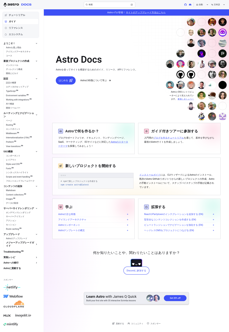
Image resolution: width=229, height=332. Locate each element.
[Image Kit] (23, 315)
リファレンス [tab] (14, 28)
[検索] (109, 5)
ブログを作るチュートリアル (168, 137)
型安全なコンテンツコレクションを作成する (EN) (170, 219)
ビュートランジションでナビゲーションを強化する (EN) (173, 225)
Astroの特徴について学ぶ (96, 80)
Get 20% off (175, 298)
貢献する (118, 323)
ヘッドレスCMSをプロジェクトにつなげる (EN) (169, 230)
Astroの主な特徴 (67, 214)
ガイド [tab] (10, 21)
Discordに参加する (136, 270)
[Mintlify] (11, 324)
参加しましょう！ (186, 99)
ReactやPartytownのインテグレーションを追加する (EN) (173, 214)
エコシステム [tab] (14, 34)
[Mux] (7, 315)
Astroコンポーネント (69, 225)
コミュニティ (135, 323)
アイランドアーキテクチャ (72, 219)
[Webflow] (13, 296)
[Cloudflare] (14, 305)
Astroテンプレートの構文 (71, 230)
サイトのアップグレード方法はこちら (146, 12)
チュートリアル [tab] (15, 15)
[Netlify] (12, 287)
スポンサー (154, 323)
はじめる (66, 80)
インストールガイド (149, 174)
